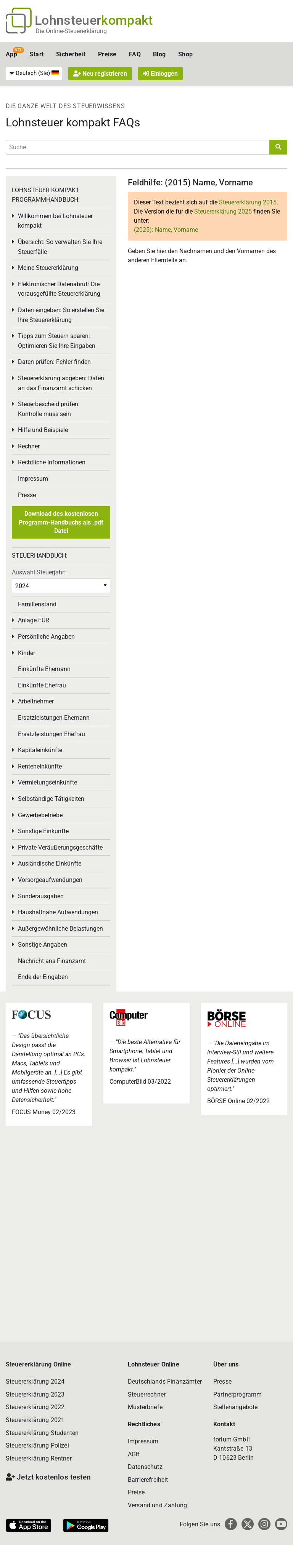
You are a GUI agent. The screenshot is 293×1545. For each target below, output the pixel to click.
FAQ (135, 54)
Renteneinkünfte (40, 766)
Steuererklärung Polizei (37, 1445)
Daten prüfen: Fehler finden (54, 361)
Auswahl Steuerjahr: (39, 572)
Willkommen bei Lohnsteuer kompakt (55, 221)
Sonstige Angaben (42, 944)
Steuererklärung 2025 (223, 211)
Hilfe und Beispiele (43, 430)
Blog (159, 54)
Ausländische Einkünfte (49, 863)
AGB (134, 1454)
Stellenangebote (235, 1407)
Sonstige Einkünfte (43, 831)
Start (36, 54)
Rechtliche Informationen (51, 462)
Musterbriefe (145, 1407)
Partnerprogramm (237, 1394)
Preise (107, 54)
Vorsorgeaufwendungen (50, 879)
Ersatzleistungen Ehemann (54, 717)
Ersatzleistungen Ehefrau (51, 734)
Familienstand (37, 604)
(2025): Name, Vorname (166, 229)
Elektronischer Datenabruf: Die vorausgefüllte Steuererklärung (59, 289)
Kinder (26, 653)
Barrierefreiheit (148, 1479)
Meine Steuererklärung (48, 267)
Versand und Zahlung (157, 1505)
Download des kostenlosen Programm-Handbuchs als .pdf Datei (61, 522)
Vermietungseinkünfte (47, 782)
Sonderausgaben (41, 896)
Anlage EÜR (33, 620)
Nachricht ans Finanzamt (52, 961)
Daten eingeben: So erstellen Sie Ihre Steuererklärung (61, 315)
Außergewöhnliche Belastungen (60, 928)
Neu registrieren (100, 73)
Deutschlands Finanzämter (165, 1381)
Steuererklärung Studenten (42, 1433)
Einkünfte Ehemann (44, 669)
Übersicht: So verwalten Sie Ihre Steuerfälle (60, 246)
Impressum (33, 478)
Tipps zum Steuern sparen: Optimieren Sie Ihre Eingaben (56, 340)
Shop (185, 54)
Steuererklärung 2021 (35, 1420)
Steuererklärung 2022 (35, 1407)
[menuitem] (34, 73)
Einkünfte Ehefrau (42, 685)
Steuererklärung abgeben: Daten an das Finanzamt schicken (61, 383)
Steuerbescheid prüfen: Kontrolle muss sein (49, 409)
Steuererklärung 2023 (35, 1394)
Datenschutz (145, 1466)
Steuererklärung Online (38, 1364)
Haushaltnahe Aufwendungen (58, 912)
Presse (27, 495)
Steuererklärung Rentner (39, 1458)
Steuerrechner (147, 1394)
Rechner (29, 446)
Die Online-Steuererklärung (71, 31)
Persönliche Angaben (46, 636)
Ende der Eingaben (43, 977)
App (11, 54)
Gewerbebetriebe (40, 815)
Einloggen (160, 73)
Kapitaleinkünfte (40, 750)
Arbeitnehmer (36, 701)
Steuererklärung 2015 (248, 202)
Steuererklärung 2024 (35, 1381)
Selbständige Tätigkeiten (51, 798)
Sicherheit (71, 54)
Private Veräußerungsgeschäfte (60, 847)
